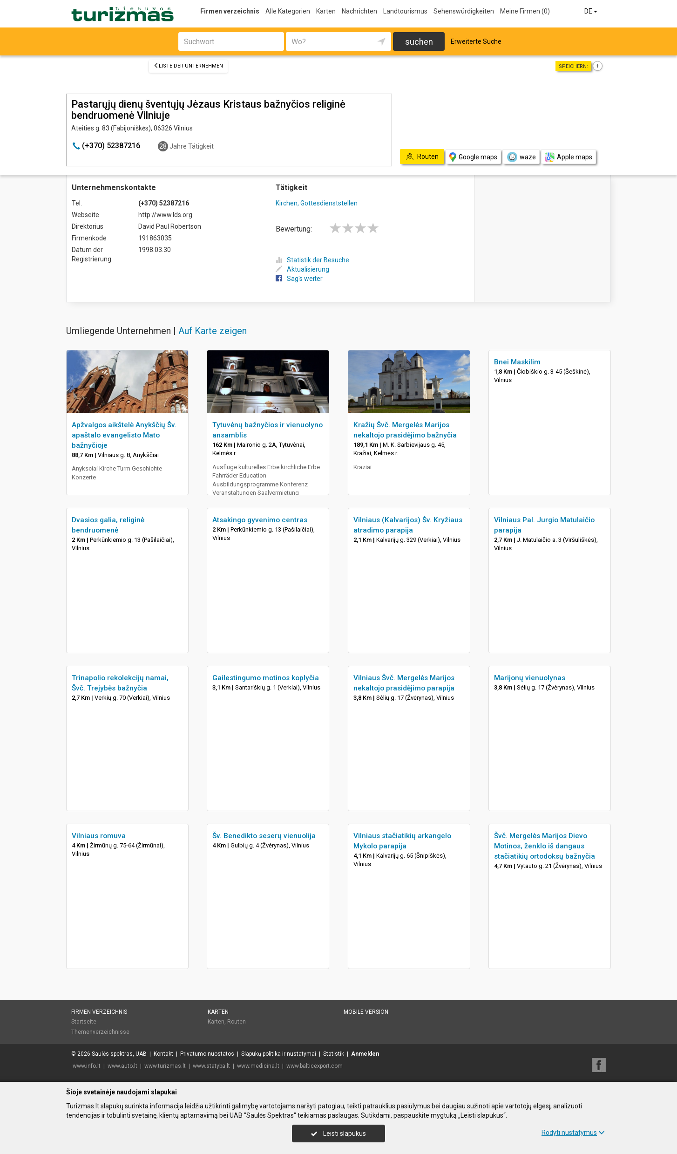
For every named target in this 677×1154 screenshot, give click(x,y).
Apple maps (568, 157)
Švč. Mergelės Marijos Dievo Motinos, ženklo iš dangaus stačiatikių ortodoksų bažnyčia (544, 846)
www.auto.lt (122, 1066)
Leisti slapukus (338, 1133)
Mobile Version (366, 1012)
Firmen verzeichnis (229, 11)
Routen (236, 1021)
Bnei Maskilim (517, 362)
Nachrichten (359, 11)
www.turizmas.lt (165, 1066)
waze (521, 157)
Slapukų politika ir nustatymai (278, 1054)
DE (591, 11)
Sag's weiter (299, 278)
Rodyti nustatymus (573, 1132)
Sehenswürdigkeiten (463, 11)
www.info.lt (87, 1066)
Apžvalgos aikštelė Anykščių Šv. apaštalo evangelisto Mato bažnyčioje (124, 435)
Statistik (333, 1054)
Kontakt (163, 1054)
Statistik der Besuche (312, 260)
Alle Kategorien (287, 11)
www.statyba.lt (211, 1066)
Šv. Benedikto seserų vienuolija (264, 836)
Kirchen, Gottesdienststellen (317, 203)
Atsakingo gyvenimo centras (259, 520)
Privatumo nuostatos (207, 1054)
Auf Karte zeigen (212, 330)
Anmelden (365, 1054)
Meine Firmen (525, 11)
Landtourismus (405, 11)
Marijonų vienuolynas (529, 678)
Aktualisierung (302, 269)
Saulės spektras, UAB (119, 1054)
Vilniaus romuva (99, 836)
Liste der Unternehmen (188, 66)
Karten (326, 11)
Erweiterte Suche (476, 41)
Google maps (473, 157)
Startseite (83, 1021)
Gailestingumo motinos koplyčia (265, 678)
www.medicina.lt (258, 1066)
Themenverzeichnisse (100, 1032)
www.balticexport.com (314, 1066)
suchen (419, 42)
